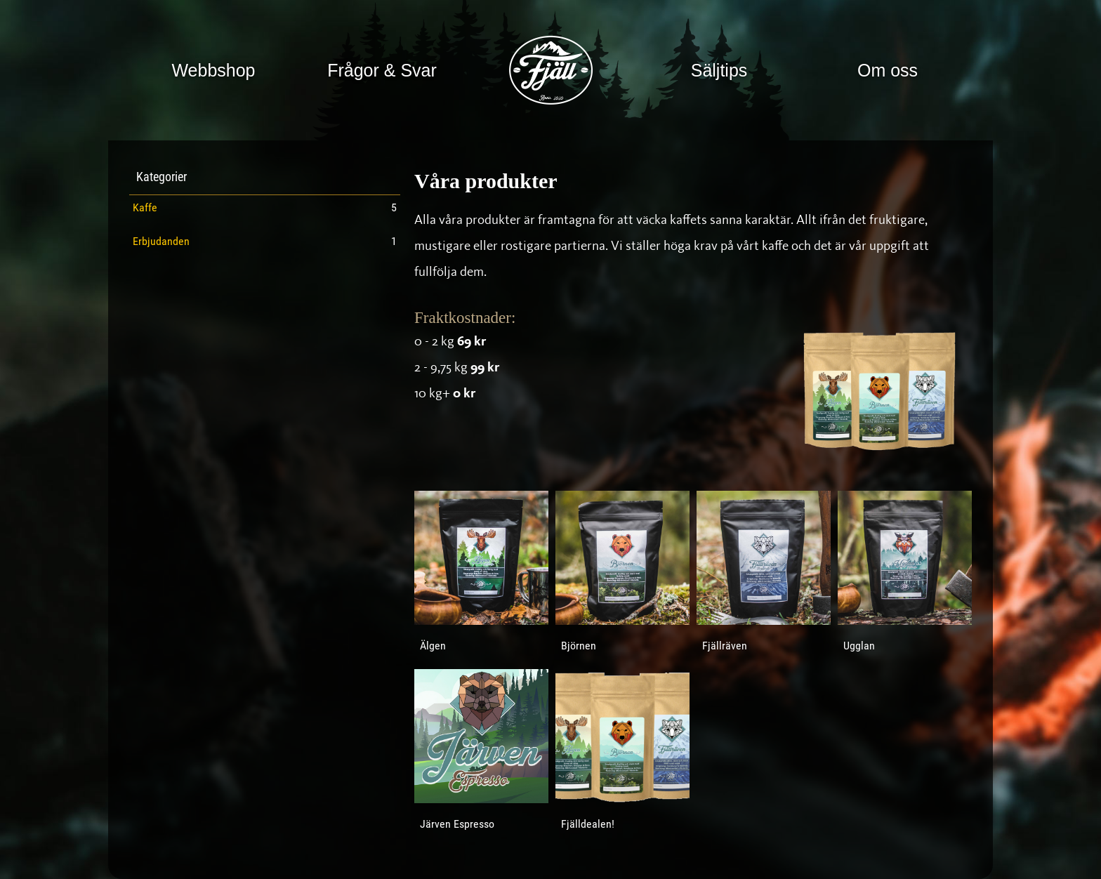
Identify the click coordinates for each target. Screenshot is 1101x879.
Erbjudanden (161, 242)
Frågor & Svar (382, 70)
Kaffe (145, 208)
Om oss (887, 70)
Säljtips (719, 70)
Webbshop (213, 70)
